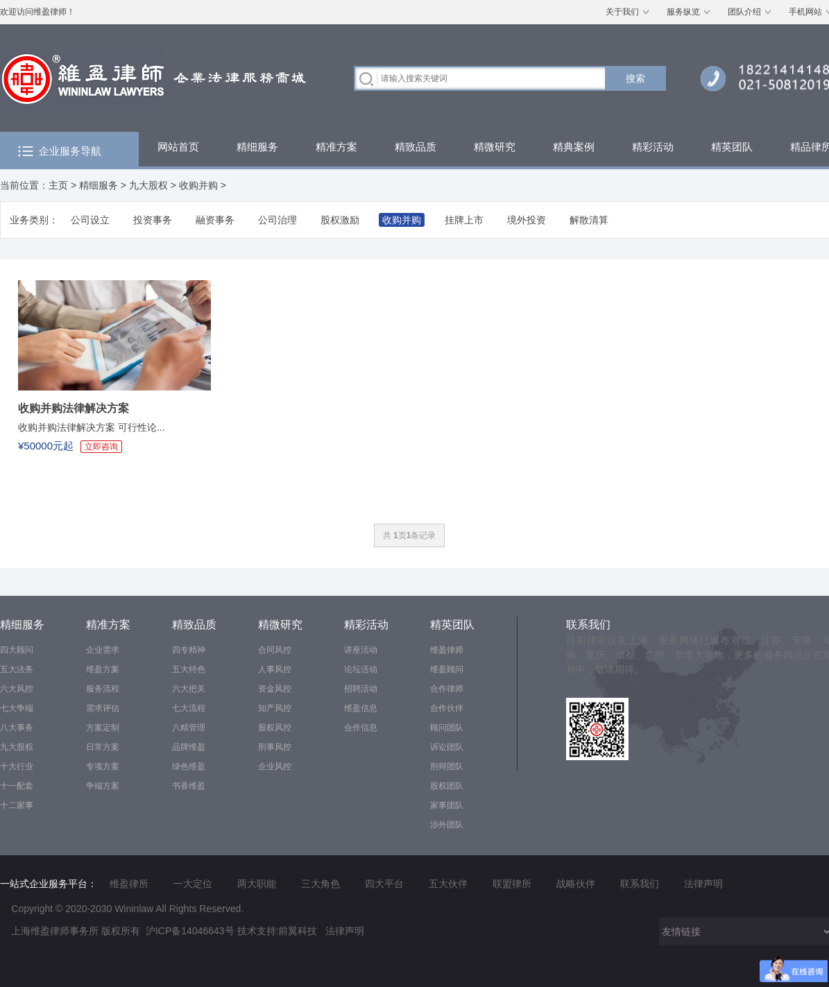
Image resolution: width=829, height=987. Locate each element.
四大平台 (384, 883)
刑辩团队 (446, 766)
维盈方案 (102, 669)
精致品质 (415, 147)
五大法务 (16, 669)
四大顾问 (16, 650)
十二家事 (16, 805)
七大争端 (16, 708)
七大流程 (188, 708)
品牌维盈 (188, 747)
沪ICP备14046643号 (190, 930)
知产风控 (274, 708)
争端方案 (102, 786)
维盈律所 (129, 883)
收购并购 (198, 185)
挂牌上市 (464, 219)
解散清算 (589, 219)
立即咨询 (101, 447)
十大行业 (16, 766)
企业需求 (102, 650)
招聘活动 (360, 689)
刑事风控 (274, 747)
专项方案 (102, 766)
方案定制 (102, 727)
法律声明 (703, 883)
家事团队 (446, 805)
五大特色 (188, 669)
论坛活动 (360, 669)
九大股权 (148, 185)
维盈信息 (360, 708)
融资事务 (215, 219)
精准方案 (336, 147)
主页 (58, 185)
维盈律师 (446, 650)
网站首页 (178, 147)
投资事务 (152, 219)
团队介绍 (744, 12)
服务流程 (102, 689)
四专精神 (188, 650)
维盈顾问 (446, 669)
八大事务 (16, 727)
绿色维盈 (188, 766)
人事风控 (274, 669)
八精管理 (188, 727)
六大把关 (188, 689)
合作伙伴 (446, 708)
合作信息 (360, 727)
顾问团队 (446, 727)
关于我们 (622, 12)
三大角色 (320, 883)
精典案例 (574, 147)
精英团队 (732, 147)
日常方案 (102, 747)
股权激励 (340, 219)
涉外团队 (446, 825)
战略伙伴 (575, 883)
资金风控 (274, 689)
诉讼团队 (446, 747)
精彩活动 (653, 147)
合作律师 (446, 689)
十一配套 (16, 786)
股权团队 (446, 786)
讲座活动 (360, 650)
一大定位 (192, 883)
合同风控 (274, 650)
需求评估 (102, 708)
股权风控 (274, 727)
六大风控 (16, 689)
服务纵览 (683, 12)
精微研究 (494, 147)
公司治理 (277, 219)
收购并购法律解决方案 (73, 408)
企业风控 (274, 766)
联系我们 (588, 624)
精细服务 (257, 147)
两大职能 (256, 883)
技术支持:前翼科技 (277, 930)
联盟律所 (512, 883)
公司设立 (90, 219)
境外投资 (526, 219)
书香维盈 (188, 786)
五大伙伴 (448, 883)
